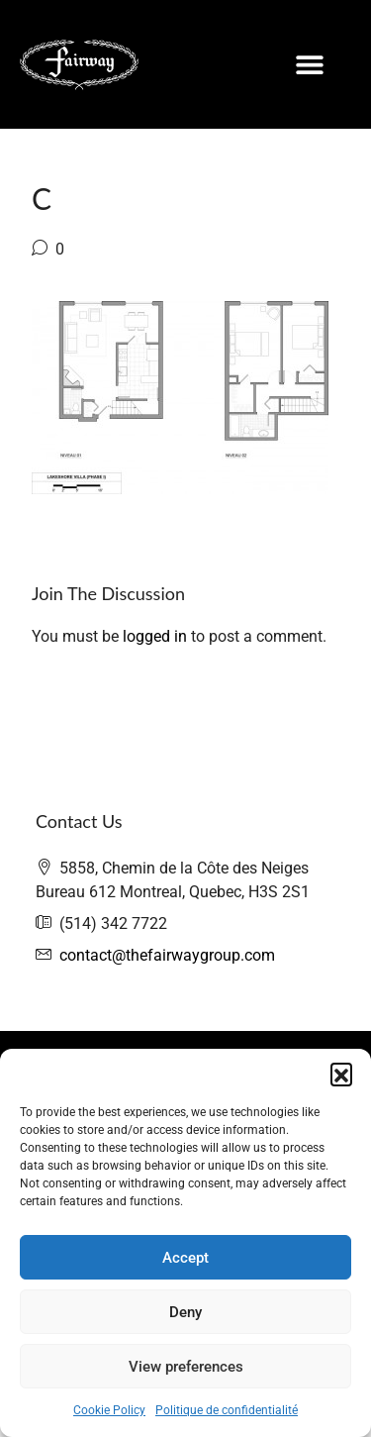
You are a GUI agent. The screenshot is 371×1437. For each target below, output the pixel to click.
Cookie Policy (109, 1410)
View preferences (186, 1367)
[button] (341, 1073)
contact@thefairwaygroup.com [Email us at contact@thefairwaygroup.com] (167, 955)
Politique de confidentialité (226, 1410)
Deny (185, 1312)
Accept (185, 1258)
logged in (155, 636)
